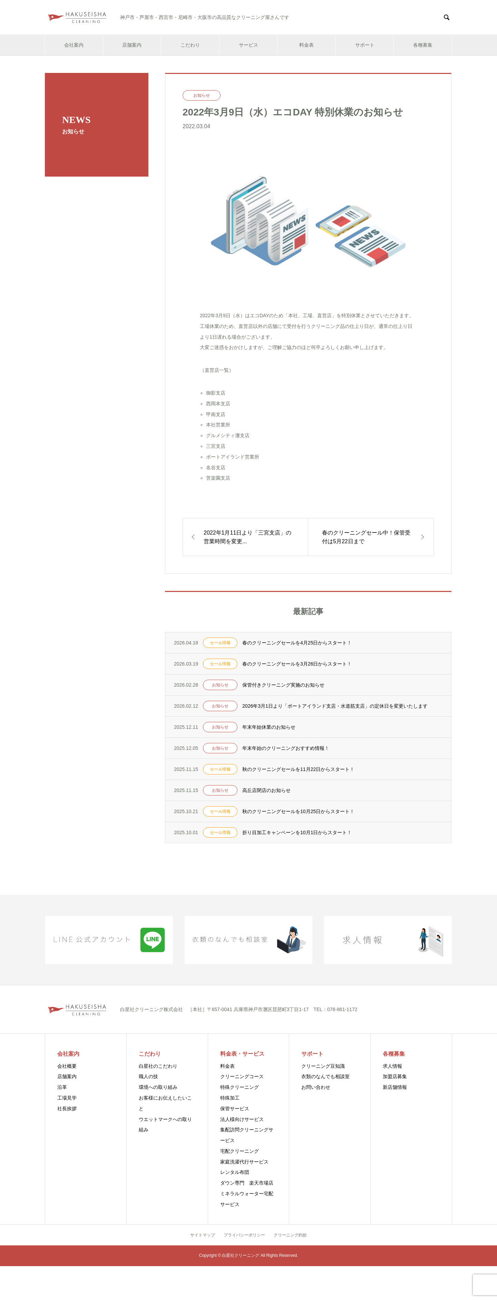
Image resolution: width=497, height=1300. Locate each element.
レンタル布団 (234, 1172)
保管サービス (234, 1108)
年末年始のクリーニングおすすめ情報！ (285, 748)
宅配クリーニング (239, 1151)
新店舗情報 (395, 1087)
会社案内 (74, 45)
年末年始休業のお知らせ (268, 727)
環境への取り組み (158, 1087)
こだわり (190, 45)
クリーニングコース (242, 1076)
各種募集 (422, 45)
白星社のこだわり (158, 1066)
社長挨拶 (67, 1108)
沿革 (62, 1087)
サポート (364, 45)
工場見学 (67, 1098)
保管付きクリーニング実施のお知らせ (283, 685)
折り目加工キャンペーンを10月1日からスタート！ (297, 832)
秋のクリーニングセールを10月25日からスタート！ (298, 811)
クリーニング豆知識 (323, 1066)
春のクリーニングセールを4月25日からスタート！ (297, 643)
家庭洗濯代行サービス (244, 1162)
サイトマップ (202, 1235)
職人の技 (148, 1076)
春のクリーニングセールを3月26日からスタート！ (297, 664)
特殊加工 (230, 1098)
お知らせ (201, 95)
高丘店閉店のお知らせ (266, 790)
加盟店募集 (395, 1076)
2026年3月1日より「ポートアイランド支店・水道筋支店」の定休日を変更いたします (335, 706)
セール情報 (220, 642)
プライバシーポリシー (244, 1235)
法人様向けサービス (242, 1119)
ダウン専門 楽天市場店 (246, 1183)
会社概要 (67, 1066)
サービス (248, 45)
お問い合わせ (315, 1087)
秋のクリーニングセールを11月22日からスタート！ (298, 769)
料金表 (306, 45)
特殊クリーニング (239, 1087)
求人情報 (392, 1066)
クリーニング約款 (290, 1235)
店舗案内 (132, 45)
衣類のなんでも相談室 (325, 1076)
